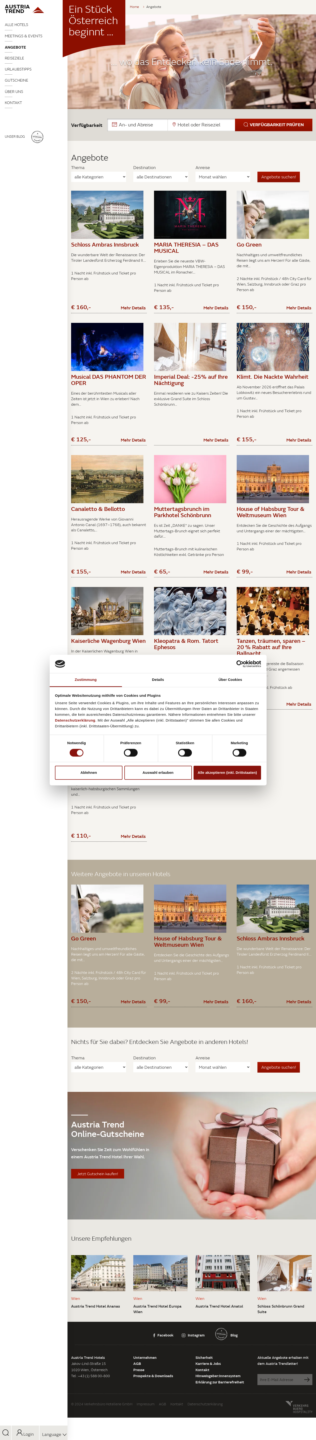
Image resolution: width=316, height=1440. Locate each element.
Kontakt (13, 102)
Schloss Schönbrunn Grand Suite (280, 1336)
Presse (138, 1397)
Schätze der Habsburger (102, 791)
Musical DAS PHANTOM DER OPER (108, 384)
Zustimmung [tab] (86, 680)
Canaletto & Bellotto (98, 518)
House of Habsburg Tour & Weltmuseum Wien (270, 521)
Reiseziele (14, 58)
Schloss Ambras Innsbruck (105, 244)
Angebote (15, 47)
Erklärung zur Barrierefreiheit (219, 1409)
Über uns (14, 91)
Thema (78, 167)
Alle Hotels (16, 24)
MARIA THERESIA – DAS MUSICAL (186, 247)
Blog (234, 1363)
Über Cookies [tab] (230, 680)
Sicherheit (204, 1385)
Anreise (202, 167)
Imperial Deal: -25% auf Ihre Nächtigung (191, 384)
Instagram (193, 1363)
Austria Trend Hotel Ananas (95, 1334)
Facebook (163, 1363)
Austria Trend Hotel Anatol (219, 1334)
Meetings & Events (23, 35)
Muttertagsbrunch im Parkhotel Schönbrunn (182, 521)
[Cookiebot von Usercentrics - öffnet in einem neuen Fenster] (240, 663)
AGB (137, 1391)
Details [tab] (158, 680)
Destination (144, 167)
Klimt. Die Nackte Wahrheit (273, 381)
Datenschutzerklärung (205, 1431)
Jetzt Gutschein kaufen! (97, 1201)
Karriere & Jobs (208, 1391)
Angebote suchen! (278, 177)
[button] (209, 125)
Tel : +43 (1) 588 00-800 (90, 1403)
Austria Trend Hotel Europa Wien (157, 1336)
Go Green (249, 244)
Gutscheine (16, 80)
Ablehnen (89, 773)
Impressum (146, 1431)
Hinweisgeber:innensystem (218, 1403)
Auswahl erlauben (157, 773)
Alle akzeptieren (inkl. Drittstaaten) (227, 773)
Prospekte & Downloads (153, 1403)
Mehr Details (133, 312)
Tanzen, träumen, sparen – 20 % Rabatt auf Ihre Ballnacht (271, 661)
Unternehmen (145, 1385)
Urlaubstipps (18, 69)
